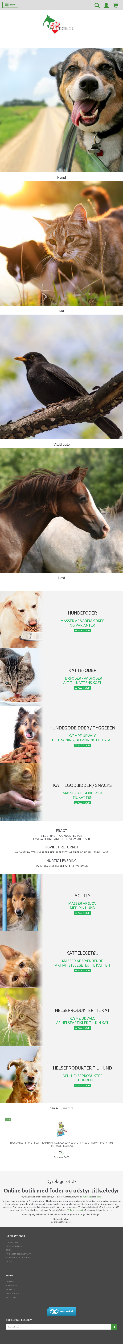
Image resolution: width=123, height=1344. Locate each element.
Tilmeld (114, 1327)
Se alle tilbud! (82, 630)
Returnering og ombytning (18, 1258)
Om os (8, 1250)
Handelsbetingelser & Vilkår (18, 1254)
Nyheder (68, 1108)
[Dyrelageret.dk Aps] (59, 23)
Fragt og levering (14, 1246)
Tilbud (54, 1108)
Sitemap (9, 1262)
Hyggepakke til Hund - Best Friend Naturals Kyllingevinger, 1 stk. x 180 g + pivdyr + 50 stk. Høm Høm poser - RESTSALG (61, 1144)
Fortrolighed (12, 1242)
